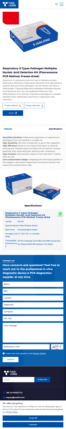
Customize (33, 425)
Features (8, 129)
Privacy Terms (12, 412)
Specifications (55, 129)
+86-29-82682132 (14, 393)
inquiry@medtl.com (15, 398)
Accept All (33, 418)
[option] (33, 35)
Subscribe (42, 380)
